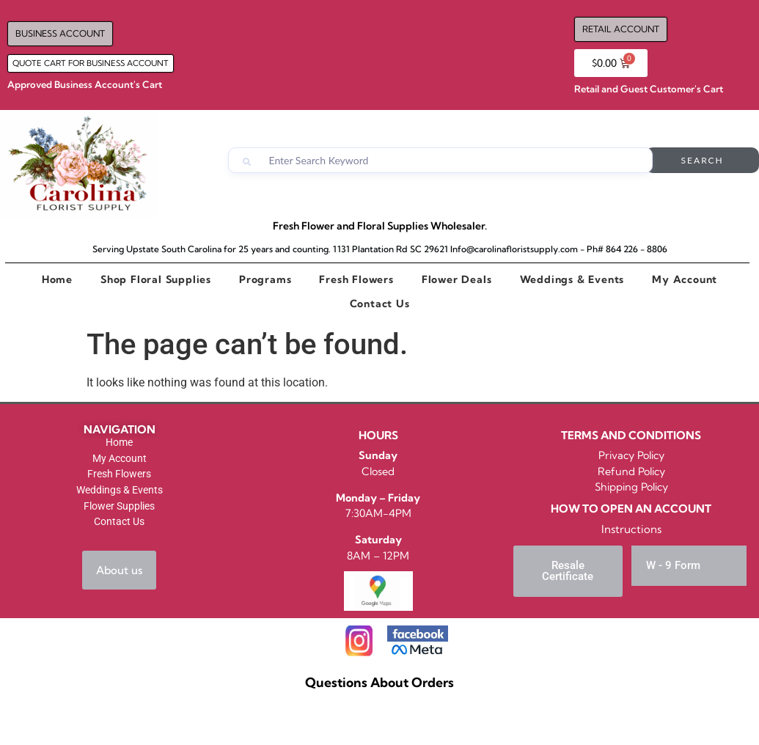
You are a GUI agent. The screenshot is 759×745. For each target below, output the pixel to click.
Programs (265, 279)
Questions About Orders (379, 682)
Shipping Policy (631, 486)
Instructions (631, 529)
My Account (684, 279)
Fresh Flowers (356, 279)
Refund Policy (631, 471)
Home (57, 279)
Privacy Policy (631, 455)
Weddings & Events (572, 279)
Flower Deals (457, 279)
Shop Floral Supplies (155, 279)
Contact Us (380, 303)
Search (702, 160)
